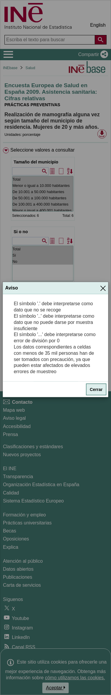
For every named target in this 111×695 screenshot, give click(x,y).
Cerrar (96, 389)
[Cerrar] (103, 288)
